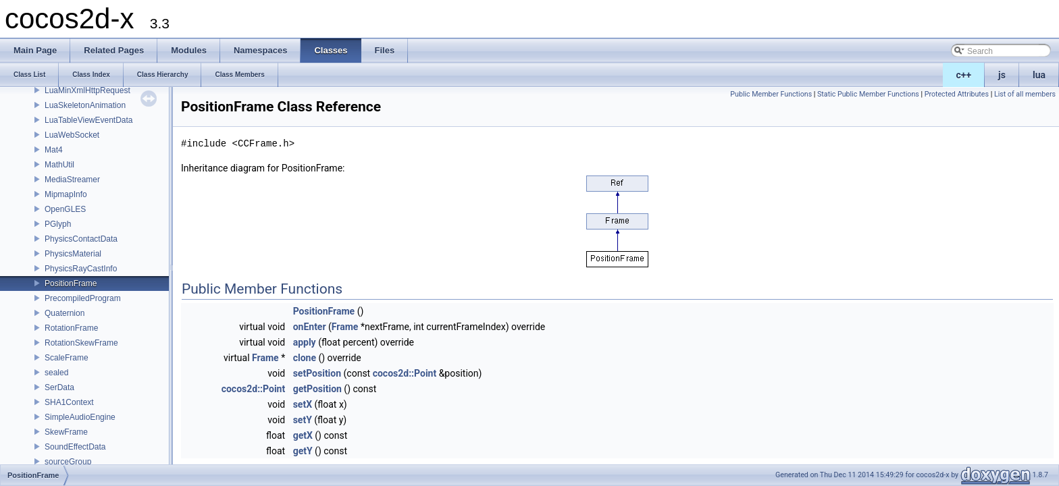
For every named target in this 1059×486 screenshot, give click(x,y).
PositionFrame (71, 283)
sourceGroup (68, 461)
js (1002, 75)
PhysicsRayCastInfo (81, 268)
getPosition (317, 388)
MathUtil (59, 164)
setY (302, 419)
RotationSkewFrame (81, 343)
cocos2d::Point (405, 373)
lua (1039, 75)
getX (303, 435)
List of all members (1025, 94)
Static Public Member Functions (868, 94)
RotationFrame (71, 328)
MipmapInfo (66, 194)
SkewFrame (66, 432)
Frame (345, 326)
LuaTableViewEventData (89, 120)
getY (303, 451)
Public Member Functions (771, 94)
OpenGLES (65, 209)
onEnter (309, 326)
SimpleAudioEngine (80, 417)
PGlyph (58, 224)
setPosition (317, 373)
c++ (964, 75)
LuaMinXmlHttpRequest (87, 90)
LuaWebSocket (72, 135)
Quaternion (64, 313)
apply (304, 342)
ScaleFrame (66, 357)
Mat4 (54, 150)
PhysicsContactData (81, 239)
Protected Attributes (957, 94)
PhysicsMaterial (73, 254)
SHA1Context (69, 402)
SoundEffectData (75, 447)
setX (302, 404)
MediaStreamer (72, 179)
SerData (59, 387)
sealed (56, 372)
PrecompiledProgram (83, 298)
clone (304, 357)
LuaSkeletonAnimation (85, 105)
